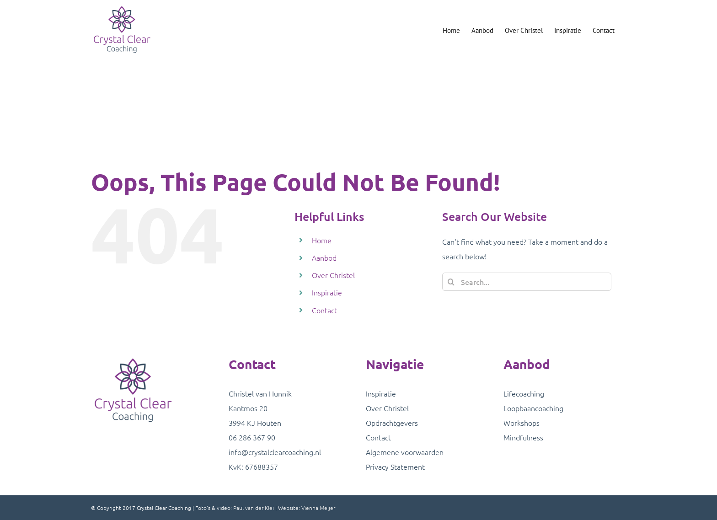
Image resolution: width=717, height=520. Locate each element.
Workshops (521, 423)
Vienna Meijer (318, 507)
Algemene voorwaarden (405, 452)
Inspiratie (327, 292)
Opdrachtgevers (392, 423)
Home (322, 240)
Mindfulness (523, 437)
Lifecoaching (523, 393)
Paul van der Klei (253, 507)
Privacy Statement (395, 466)
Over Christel (333, 275)
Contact (324, 310)
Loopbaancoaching (533, 408)
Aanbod (324, 257)
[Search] (451, 282)
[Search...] (526, 282)
